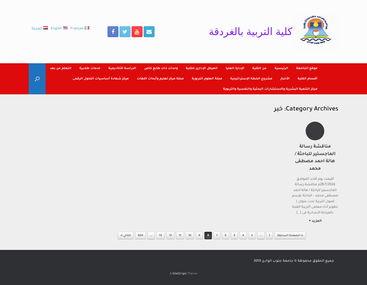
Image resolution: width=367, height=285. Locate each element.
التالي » (125, 235)
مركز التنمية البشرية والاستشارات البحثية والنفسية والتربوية (270, 89)
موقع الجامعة (306, 68)
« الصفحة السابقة (290, 235)
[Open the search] (37, 78)
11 (180, 235)
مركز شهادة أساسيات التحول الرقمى (101, 79)
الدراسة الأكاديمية (122, 68)
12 (170, 235)
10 (189, 235)
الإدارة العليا (235, 68)
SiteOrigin (179, 274)
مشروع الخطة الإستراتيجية (251, 79)
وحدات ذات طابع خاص (161, 68)
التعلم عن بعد (60, 68)
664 (140, 235)
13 (160, 235)
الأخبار (285, 79)
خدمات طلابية (89, 68)
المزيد (315, 221)
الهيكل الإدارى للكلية (202, 68)
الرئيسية (281, 68)
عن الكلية (259, 68)
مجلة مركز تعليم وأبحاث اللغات (160, 79)
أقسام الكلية (307, 79)
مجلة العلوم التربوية (207, 79)
